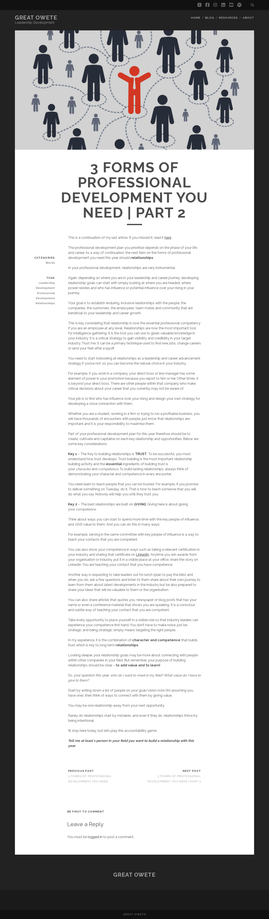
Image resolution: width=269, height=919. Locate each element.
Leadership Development (45, 285)
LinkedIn (142, 555)
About (248, 17)
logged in (95, 837)
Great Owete (36, 17)
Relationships (45, 303)
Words (50, 262)
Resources (228, 17)
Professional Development (45, 296)
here (168, 238)
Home (195, 17)
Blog (209, 17)
